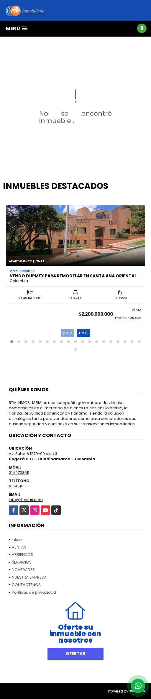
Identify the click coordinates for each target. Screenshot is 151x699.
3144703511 (19, 472)
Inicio (17, 539)
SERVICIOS (22, 562)
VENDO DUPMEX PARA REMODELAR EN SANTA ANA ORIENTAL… (75, 276)
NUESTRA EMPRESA (29, 577)
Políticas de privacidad (34, 592)
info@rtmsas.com (26, 499)
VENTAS (19, 547)
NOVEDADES (23, 569)
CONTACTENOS (26, 584)
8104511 (15, 486)
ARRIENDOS (22, 554)
